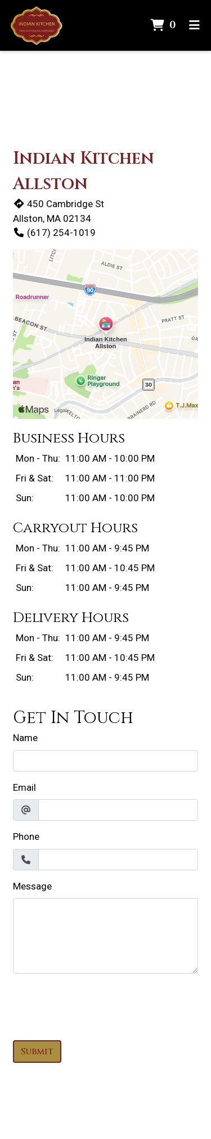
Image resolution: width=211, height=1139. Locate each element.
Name (25, 737)
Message (32, 886)
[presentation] (98, 1005)
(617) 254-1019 (54, 232)
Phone (26, 836)
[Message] (105, 936)
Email (24, 787)
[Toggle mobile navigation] (194, 25)
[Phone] (118, 859)
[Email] (118, 810)
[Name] (105, 761)
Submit (37, 1051)
